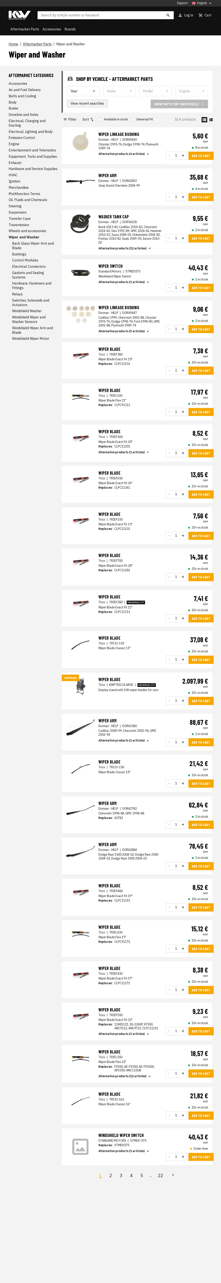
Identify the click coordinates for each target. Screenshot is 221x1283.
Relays (17, 294)
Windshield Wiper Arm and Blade (32, 330)
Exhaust (15, 163)
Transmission (19, 225)
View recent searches (87, 103)
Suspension (18, 212)
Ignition (14, 181)
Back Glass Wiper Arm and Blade (33, 245)
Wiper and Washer (70, 44)
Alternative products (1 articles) (124, 282)
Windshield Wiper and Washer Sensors (29, 319)
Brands (70, 29)
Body (13, 102)
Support (182, 3)
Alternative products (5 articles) (124, 331)
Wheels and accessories (27, 231)
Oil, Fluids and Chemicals (28, 200)
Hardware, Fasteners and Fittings (31, 285)
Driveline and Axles (23, 114)
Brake (13, 108)
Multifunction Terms (24, 194)
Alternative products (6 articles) (124, 154)
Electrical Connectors (29, 266)
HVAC (13, 175)
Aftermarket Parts (24, 29)
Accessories (52, 29)
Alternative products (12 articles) (125, 248)
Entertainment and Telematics (32, 150)
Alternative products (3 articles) (124, 1034)
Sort (88, 119)
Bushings (19, 254)
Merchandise (19, 187)
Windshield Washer (27, 311)
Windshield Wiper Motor (30, 338)
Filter (69, 119)
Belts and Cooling (22, 96)
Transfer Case (20, 218)
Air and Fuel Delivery (25, 90)
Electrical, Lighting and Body (31, 131)
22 (160, 1175)
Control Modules (25, 260)
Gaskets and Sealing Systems (28, 275)
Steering (15, 206)
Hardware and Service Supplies (33, 169)
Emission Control (22, 137)
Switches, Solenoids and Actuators (30, 302)
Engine (14, 144)
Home (13, 44)
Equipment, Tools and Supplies (33, 156)
